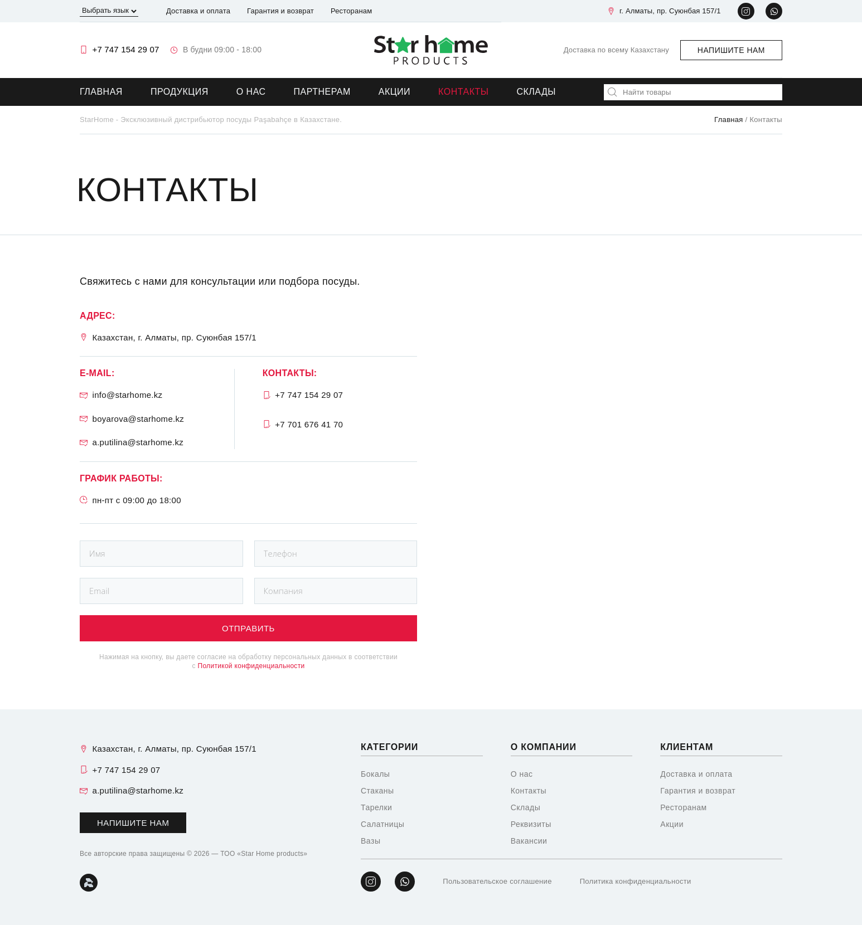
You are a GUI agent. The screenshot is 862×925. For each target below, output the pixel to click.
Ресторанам (351, 11)
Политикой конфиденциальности (250, 666)
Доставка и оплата (198, 11)
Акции (394, 91)
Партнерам (322, 91)
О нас (251, 91)
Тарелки (376, 807)
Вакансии (529, 840)
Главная (101, 91)
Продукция (180, 91)
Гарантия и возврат (280, 11)
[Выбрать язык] (109, 11)
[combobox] (693, 92)
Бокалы (375, 774)
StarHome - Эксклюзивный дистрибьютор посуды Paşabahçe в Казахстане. (211, 119)
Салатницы (382, 824)
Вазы (370, 840)
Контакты (463, 91)
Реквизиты (531, 824)
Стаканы (377, 790)
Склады (536, 91)
